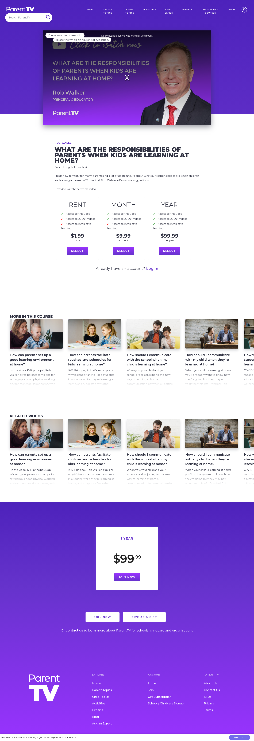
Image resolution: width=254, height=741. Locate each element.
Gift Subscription (159, 697)
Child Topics (129, 11)
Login (152, 683)
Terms (208, 710)
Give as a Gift (144, 617)
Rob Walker (64, 143)
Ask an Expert (102, 723)
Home (90, 9)
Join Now (127, 577)
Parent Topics (107, 11)
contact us (74, 630)
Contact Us (212, 690)
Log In (152, 268)
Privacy (209, 703)
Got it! (239, 737)
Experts (187, 9)
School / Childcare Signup (166, 703)
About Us (210, 683)
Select (77, 250)
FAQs (207, 697)
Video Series (169, 11)
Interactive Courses (210, 11)
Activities (149, 9)
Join (151, 690)
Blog (232, 9)
